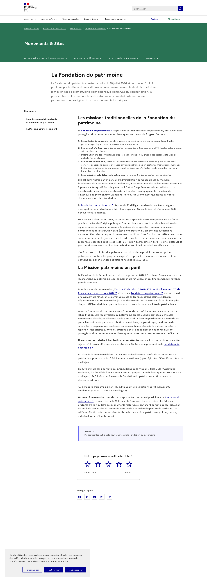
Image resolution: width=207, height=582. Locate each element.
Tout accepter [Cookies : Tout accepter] (75, 569)
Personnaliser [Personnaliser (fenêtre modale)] (32, 569)
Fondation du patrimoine (95, 205)
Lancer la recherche (180, 8)
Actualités (28, 19)
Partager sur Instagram (101, 497)
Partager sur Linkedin (94, 497)
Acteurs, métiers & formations (54, 28)
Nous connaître (48, 19)
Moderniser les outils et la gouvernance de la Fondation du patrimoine (119, 434)
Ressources (150, 58)
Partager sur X (87, 497)
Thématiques (174, 19)
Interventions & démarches (86, 58)
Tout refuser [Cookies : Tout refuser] (53, 569)
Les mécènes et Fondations (95, 28)
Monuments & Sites (31, 28)
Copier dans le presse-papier (109, 497)
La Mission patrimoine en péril (41, 128)
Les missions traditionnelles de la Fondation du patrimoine (41, 121)
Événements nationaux (115, 19)
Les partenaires (75, 28)
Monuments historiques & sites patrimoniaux (44, 58)
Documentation (90, 19)
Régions (154, 19)
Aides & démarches (70, 19)
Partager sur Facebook (79, 497)
